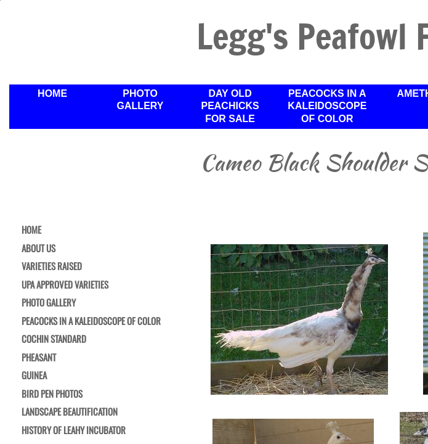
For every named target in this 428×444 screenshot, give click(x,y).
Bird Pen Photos (52, 394)
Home (31, 230)
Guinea (34, 375)
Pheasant (39, 358)
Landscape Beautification (70, 412)
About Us (38, 248)
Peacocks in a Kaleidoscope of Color (91, 321)
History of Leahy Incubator (74, 430)
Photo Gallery (49, 303)
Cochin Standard (54, 339)
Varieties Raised (52, 266)
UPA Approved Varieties (65, 285)
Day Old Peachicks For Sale (230, 106)
